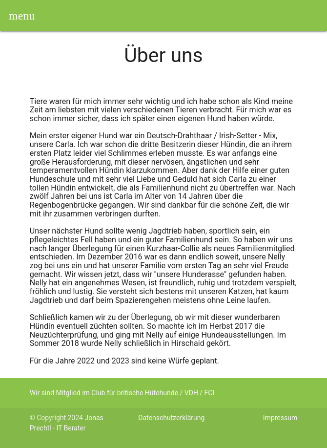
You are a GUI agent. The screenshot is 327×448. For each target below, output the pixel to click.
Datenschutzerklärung (171, 418)
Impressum (280, 418)
